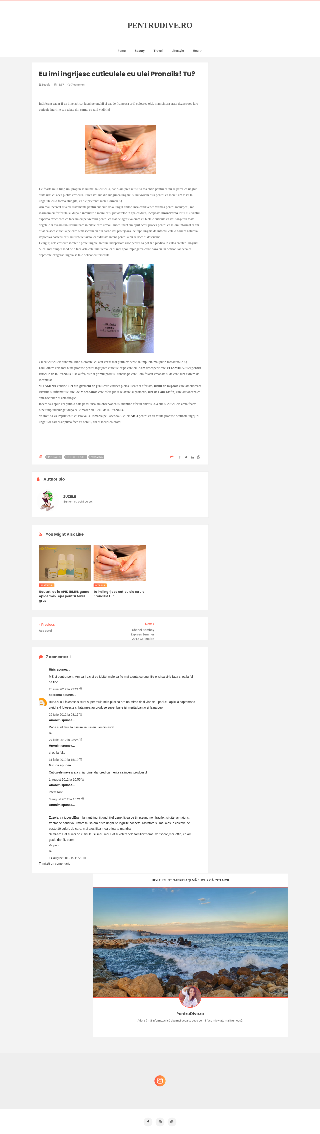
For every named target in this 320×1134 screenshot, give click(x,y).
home (122, 50)
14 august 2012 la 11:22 (66, 856)
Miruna (54, 763)
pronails (54, 457)
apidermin (47, 585)
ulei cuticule (76, 457)
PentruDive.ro (160, 25)
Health (197, 50)
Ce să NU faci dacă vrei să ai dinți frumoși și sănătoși (250, 1042)
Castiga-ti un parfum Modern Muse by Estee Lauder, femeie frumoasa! (252, 999)
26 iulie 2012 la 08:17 (64, 712)
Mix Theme (197, 1122)
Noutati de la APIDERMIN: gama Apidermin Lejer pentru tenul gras (64, 596)
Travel (158, 50)
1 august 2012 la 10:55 (65, 777)
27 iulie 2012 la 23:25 (64, 737)
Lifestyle (178, 50)
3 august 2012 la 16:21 (65, 797)
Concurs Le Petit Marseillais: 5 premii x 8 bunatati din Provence (253, 1020)
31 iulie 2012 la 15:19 (64, 757)
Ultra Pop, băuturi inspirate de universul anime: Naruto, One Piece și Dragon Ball (252, 1086)
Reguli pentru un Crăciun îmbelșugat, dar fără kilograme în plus (253, 1063)
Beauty (140, 50)
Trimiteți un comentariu (54, 861)
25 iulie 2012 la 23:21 (64, 687)
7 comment (76, 84)
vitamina (97, 457)
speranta (56, 692)
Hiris (53, 667)
